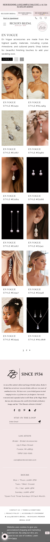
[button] (4, 24)
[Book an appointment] (11, 18)
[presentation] (12, 81)
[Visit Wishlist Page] (45, 18)
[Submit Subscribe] (39, 422)
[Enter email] (25, 422)
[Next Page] (29, 350)
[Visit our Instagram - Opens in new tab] (19, 410)
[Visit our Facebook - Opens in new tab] (14, 410)
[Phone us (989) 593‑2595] (36, 18)
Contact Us (15, 510)
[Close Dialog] (2, 533)
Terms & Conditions (31, 510)
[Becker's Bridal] (20, 24)
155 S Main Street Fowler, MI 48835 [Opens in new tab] (25, 447)
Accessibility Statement (33, 513)
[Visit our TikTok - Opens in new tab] (35, 410)
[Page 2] (26, 350)
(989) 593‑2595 (25, 453)
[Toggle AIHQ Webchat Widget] (5, 537)
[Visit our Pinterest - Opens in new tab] (24, 410)
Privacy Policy (12, 513)
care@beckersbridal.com (25, 460)
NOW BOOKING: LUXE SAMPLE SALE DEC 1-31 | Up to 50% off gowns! (25, 6)
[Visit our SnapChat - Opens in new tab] (29, 410)
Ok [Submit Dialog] (47, 533)
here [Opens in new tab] (14, 538)
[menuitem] (11, 18)
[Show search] (40, 18)
